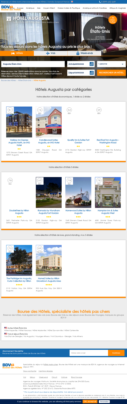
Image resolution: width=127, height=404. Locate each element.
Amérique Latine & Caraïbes (95, 8)
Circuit (54, 377)
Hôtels (17, 53)
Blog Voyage (76, 377)
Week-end (43, 377)
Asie (38, 8)
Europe (20, 8)
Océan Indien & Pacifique (69, 8)
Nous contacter (29, 371)
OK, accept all (90, 401)
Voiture (64, 377)
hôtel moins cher (51, 364)
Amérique (30, 8)
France (12, 8)
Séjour (32, 377)
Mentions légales (46, 371)
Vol (24, 377)
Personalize (104, 402)
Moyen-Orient (49, 8)
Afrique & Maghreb (118, 8)
